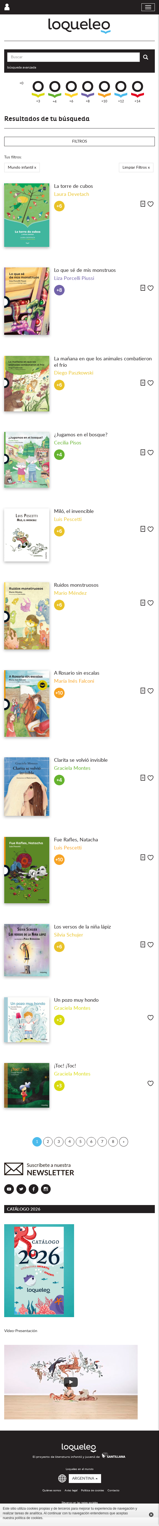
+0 (21, 83)
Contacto (113, 1490)
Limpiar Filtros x (136, 167)
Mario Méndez (70, 593)
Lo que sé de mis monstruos (85, 270)
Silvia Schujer (68, 935)
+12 (120, 92)
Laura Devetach (71, 194)
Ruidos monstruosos (76, 585)
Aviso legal (71, 1490)
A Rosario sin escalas (76, 673)
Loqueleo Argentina (79, 26)
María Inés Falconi (74, 681)
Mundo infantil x (22, 167)
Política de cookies (92, 1490)
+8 (87, 92)
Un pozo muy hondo (76, 1000)
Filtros (79, 141)
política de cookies (28, 1518)
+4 (54, 92)
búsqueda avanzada (21, 67)
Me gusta (150, 204)
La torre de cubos (73, 186)
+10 (104, 92)
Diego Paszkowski (73, 373)
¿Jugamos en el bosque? (80, 434)
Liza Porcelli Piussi (74, 278)
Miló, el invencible (74, 511)
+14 (137, 92)
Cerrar (151, 1514)
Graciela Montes (72, 768)
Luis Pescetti (68, 519)
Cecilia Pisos (67, 443)
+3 (38, 92)
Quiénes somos (51, 1490)
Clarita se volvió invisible (81, 760)
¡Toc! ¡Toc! (65, 1066)
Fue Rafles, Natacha (76, 839)
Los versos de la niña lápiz (82, 927)
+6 (71, 92)
